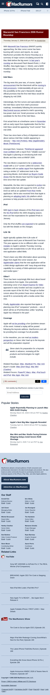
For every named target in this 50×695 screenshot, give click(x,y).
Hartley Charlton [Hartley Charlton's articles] (7, 525)
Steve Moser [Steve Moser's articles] (5, 543)
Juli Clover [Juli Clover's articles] (5, 508)
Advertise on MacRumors (15, 487)
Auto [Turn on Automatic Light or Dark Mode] (42, 689)
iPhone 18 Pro (9, 11)
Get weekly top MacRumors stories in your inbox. (25, 388)
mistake (6, 246)
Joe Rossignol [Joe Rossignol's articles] (30, 508)
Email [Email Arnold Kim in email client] (3, 503)
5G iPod (10, 213)
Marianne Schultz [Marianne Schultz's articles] (31, 525)
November (41, 121)
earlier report (24, 168)
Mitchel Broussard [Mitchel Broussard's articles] (7, 517)
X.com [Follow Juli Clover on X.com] (8, 512)
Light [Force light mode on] (46, 689)
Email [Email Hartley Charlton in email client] (3, 530)
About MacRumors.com (14, 479)
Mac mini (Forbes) (19, 141)
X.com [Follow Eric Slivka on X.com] (32, 503)
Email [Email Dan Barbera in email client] (3, 539)
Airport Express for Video (33, 285)
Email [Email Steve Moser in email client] (3, 548)
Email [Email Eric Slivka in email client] (27, 503)
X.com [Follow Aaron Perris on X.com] (32, 548)
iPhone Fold (25, 11)
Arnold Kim (41, 41)
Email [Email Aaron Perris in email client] (27, 548)
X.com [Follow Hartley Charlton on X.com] (8, 530)
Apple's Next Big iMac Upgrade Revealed (28, 422)
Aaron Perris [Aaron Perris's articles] (29, 543)
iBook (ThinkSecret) (11, 144)
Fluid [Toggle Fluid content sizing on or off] (30, 689)
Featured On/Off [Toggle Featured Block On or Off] (7, 689)
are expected (27, 224)
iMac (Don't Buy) (23, 367)
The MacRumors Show (19, 619)
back (10, 210)
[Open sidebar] (47, 4)
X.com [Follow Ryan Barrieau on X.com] (32, 539)
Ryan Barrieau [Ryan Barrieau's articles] (30, 535)
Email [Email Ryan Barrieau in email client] (27, 539)
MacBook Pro (30, 364)
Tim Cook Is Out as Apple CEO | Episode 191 (27, 628)
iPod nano (35, 210)
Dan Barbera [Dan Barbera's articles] (5, 535)
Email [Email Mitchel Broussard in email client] (3, 521)
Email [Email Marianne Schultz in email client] (27, 530)
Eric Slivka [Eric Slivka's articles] (29, 499)
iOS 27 (38, 11)
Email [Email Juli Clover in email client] (3, 512)
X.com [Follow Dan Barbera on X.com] (8, 539)
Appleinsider (15, 304)
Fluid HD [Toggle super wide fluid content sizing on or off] (36, 689)
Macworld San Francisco (18, 46)
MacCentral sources (11, 110)
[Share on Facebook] (44, 381)
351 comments (10, 381)
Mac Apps (16, 375)
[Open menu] (3, 4)
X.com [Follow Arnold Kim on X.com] (8, 503)
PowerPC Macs (24, 372)
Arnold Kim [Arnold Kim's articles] (5, 499)
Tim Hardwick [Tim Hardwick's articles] (30, 517)
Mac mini (41, 364)
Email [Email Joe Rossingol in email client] (27, 512)
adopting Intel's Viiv (22, 196)
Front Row (31, 191)
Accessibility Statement (8, 685)
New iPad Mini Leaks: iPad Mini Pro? (24, 588)
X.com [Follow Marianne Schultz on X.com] (32, 530)
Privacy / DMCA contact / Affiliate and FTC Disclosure (18, 681)
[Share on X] (37, 381)
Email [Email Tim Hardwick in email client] (27, 521)
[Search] (43, 4)
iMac (22, 364)
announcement (9, 85)
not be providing (18, 324)
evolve (39, 185)
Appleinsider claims (11, 263)
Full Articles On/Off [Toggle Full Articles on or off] (21, 689)
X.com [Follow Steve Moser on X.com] (8, 548)
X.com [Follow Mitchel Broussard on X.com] (8, 521)
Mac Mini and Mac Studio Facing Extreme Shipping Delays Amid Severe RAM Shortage (28, 436)
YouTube (10, 556)
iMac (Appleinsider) (37, 141)
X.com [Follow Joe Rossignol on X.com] (32, 512)
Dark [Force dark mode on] (3, 691)
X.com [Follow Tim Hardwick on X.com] (32, 521)
